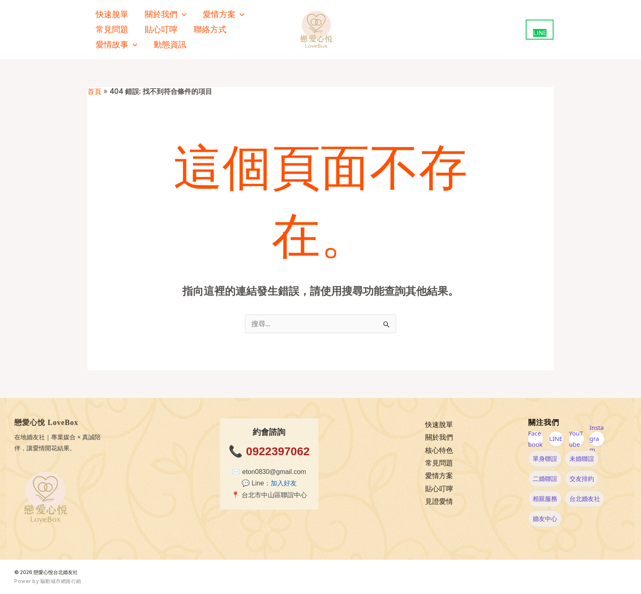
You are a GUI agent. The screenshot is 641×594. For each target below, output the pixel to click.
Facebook (535, 439)
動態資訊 (170, 44)
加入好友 (284, 483)
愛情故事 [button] (116, 44)
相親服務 (545, 498)
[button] (181, 14)
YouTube (576, 439)
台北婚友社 (584, 498)
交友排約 (581, 478)
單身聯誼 (545, 458)
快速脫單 (112, 14)
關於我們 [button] (165, 14)
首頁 (94, 91)
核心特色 (439, 450)
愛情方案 (439, 476)
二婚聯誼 (545, 478)
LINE (556, 438)
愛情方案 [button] (223, 14)
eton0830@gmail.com (274, 471)
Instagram (596, 439)
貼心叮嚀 (161, 29)
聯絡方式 (210, 29)
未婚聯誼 (581, 458)
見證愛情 (439, 502)
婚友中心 (545, 518)
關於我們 (439, 438)
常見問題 (112, 29)
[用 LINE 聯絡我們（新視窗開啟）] (540, 30)
